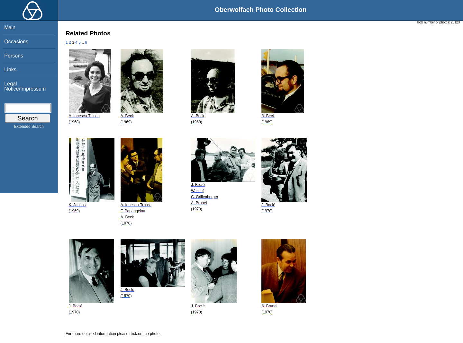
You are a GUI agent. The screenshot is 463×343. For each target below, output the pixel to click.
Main (9, 27)
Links (10, 69)
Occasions (16, 41)
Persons (13, 55)
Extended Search (29, 128)
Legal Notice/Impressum (25, 86)
